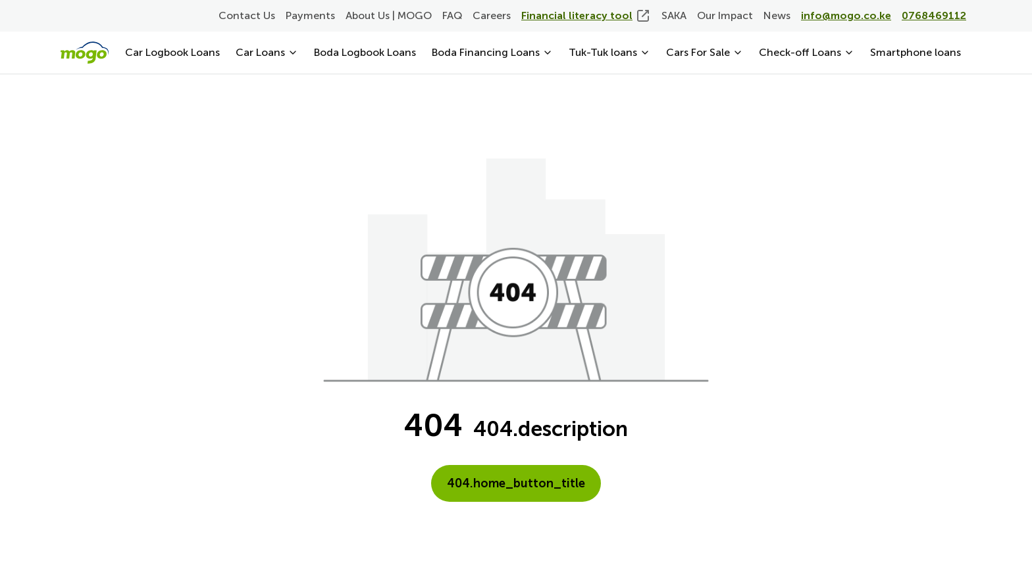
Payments (310, 15)
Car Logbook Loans (172, 52)
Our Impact (725, 15)
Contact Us (247, 15)
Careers (492, 15)
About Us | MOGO (389, 15)
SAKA (673, 15)
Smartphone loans (915, 52)
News (776, 15)
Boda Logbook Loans (365, 52)
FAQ (452, 15)
